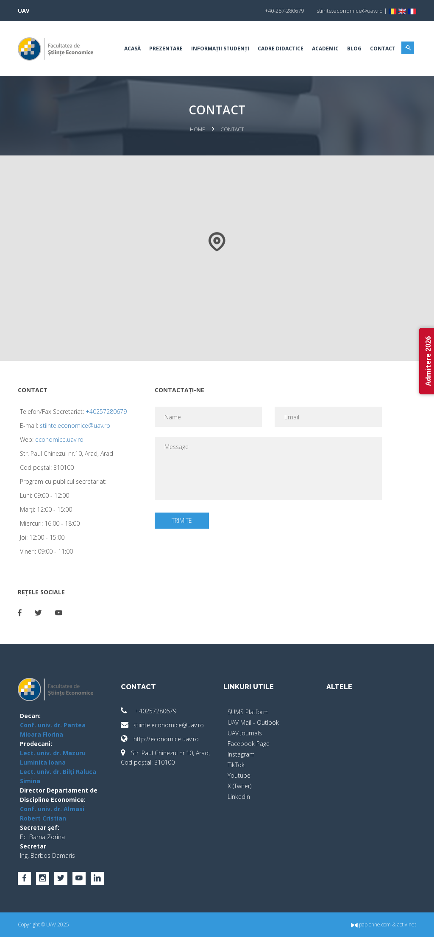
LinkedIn (239, 797)
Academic (325, 48)
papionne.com (371, 924)
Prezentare (166, 48)
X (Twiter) (239, 786)
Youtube (239, 775)
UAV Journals (245, 733)
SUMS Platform (248, 712)
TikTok (236, 765)
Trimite (182, 520)
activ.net (406, 924)
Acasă (132, 48)
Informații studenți (220, 48)
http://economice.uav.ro (160, 739)
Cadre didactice (280, 48)
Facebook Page (249, 744)
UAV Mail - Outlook (253, 722)
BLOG (354, 48)
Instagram (241, 754)
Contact (382, 48)
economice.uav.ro (59, 439)
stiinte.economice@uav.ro (75, 425)
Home (197, 129)
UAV (23, 10)
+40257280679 (106, 412)
